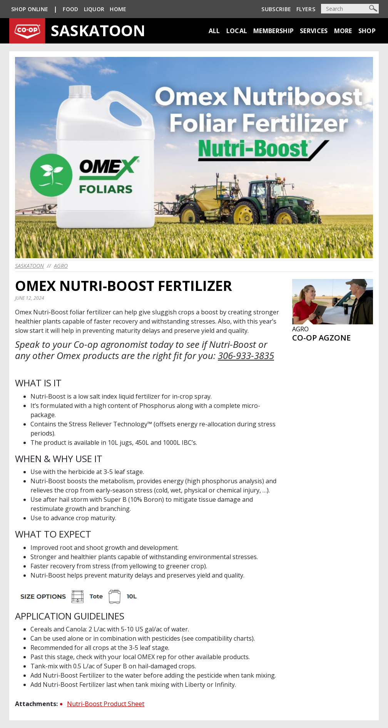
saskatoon (29, 265)
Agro (61, 265)
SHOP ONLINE (29, 9)
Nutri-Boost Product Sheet (105, 704)
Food (70, 9)
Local (237, 31)
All (214, 31)
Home (118, 9)
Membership (273, 31)
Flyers (305, 9)
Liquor (94, 9)
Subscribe (276, 9)
